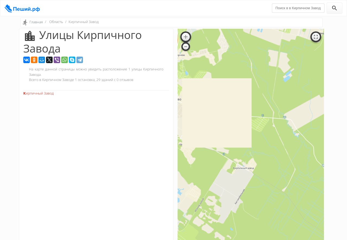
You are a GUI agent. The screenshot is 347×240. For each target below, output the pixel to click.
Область (56, 21)
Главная (36, 22)
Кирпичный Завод (38, 93)
